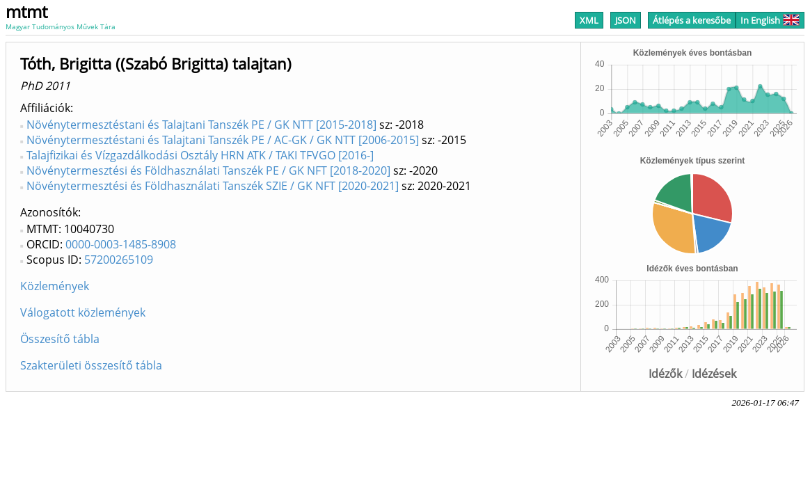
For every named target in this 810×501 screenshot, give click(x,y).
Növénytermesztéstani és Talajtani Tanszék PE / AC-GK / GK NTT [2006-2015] (222, 140)
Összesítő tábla (60, 339)
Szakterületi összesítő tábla (91, 365)
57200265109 (118, 259)
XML (589, 20)
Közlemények (54, 286)
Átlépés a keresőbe (692, 20)
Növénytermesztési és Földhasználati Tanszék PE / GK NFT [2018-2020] (208, 170)
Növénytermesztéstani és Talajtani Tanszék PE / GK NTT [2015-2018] (201, 124)
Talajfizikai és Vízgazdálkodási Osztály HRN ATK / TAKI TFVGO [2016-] (200, 155)
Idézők (665, 373)
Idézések (714, 373)
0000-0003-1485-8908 (120, 244)
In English (770, 20)
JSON (625, 20)
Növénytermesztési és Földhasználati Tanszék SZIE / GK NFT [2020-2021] (212, 185)
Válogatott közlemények (82, 312)
